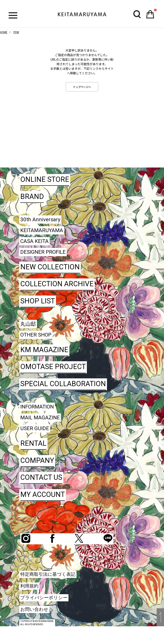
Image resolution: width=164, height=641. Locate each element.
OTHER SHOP (38, 342)
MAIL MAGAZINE (43, 427)
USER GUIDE (37, 440)
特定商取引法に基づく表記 (51, 587)
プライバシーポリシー (47, 611)
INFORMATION (40, 415)
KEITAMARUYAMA (45, 232)
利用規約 (30, 599)
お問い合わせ (36, 623)
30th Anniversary (43, 220)
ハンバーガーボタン (13, 15)
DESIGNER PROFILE (47, 256)
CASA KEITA (37, 244)
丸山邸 (29, 330)
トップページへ (82, 87)
